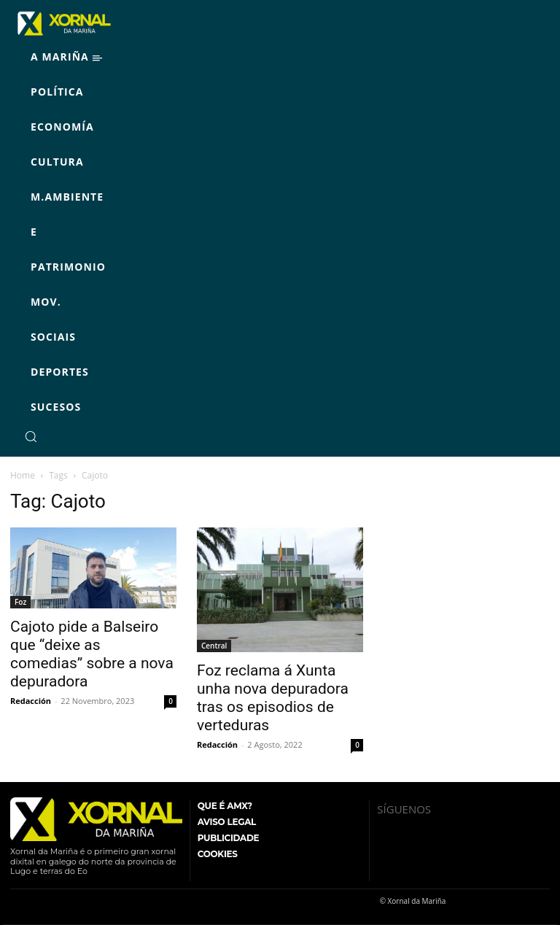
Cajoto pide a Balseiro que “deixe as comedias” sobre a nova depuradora (92, 654)
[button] (31, 436)
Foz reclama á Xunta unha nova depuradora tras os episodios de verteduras (273, 698)
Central (214, 645)
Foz (20, 602)
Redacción (30, 700)
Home (22, 475)
